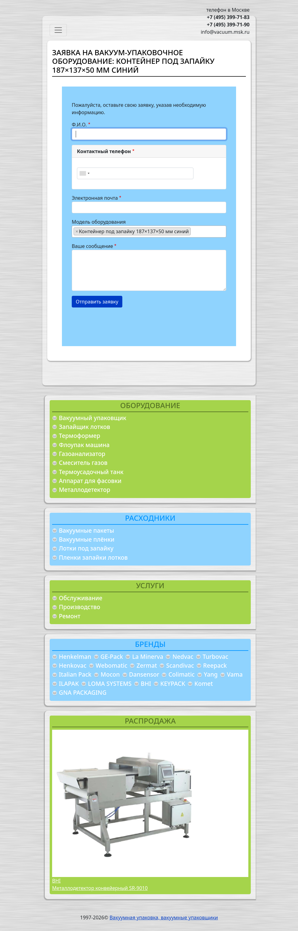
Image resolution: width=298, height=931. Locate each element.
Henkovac (72, 665)
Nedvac (182, 656)
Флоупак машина (84, 445)
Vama (235, 674)
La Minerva (147, 656)
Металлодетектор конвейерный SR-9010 (100, 888)
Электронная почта (95, 198)
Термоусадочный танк (91, 472)
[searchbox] (194, 231)
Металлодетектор (84, 489)
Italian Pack (75, 674)
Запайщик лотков (84, 426)
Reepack (215, 665)
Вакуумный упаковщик (92, 418)
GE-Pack (112, 656)
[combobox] (84, 173)
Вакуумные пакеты (86, 530)
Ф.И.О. (79, 124)
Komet (203, 683)
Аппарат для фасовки (90, 480)
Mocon (110, 674)
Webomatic (111, 665)
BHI (146, 683)
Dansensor (144, 674)
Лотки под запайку (86, 548)
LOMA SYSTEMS (110, 683)
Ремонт (69, 616)
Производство (79, 607)
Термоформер (79, 435)
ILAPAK (69, 683)
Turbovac (215, 656)
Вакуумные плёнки (86, 539)
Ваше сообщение (92, 246)
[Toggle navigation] (58, 30)
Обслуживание (80, 598)
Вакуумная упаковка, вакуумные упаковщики (163, 917)
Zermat (146, 665)
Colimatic (181, 674)
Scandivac (180, 665)
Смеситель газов (83, 462)
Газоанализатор (82, 453)
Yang (211, 674)
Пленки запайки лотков (93, 557)
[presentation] (118, 324)
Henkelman (75, 656)
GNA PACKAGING (82, 692)
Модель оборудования (99, 221)
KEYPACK (172, 683)
